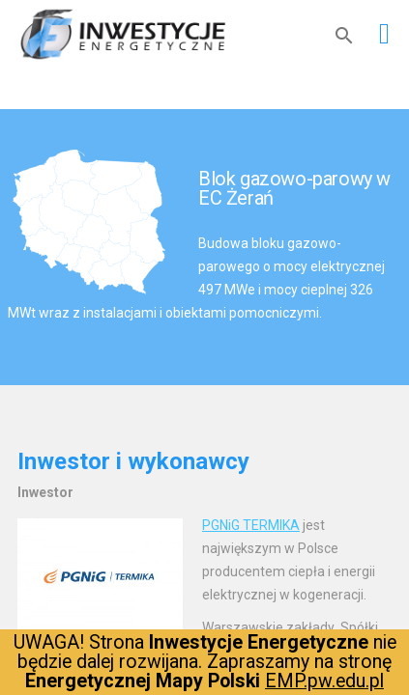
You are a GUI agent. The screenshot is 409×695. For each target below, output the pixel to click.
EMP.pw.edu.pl (324, 681)
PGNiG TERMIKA (251, 525)
